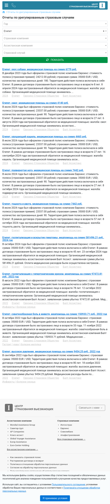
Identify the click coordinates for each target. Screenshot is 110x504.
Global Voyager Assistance (22, 438)
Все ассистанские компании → (22, 449)
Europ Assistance (18, 442)
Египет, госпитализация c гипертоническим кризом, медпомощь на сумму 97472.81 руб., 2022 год (52, 275)
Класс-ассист (16, 435)
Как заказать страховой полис (25, 457)
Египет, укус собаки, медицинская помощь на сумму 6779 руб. (39, 69)
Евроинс (64, 428)
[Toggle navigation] (6, 5)
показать (55, 60)
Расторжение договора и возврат (27, 460)
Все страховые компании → (71, 439)
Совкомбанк (66, 431)
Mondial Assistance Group (22, 425)
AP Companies (17, 431)
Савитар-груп (16, 428)
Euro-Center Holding (19, 445)
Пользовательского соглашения (68, 484)
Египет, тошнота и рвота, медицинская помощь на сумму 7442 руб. (42, 203)
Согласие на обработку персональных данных (33, 467)
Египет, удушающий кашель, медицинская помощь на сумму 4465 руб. (44, 136)
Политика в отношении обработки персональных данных (39, 464)
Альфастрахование (70, 435)
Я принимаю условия (55, 498)
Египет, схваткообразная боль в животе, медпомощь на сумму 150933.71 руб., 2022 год (54, 314)
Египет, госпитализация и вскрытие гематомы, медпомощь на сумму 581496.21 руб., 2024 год (53, 239)
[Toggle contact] (14, 5)
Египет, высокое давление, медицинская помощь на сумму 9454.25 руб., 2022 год (51, 351)
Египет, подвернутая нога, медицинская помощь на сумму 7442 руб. (43, 170)
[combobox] (55, 24)
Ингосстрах (66, 425)
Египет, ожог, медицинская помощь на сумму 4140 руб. (35, 102)
